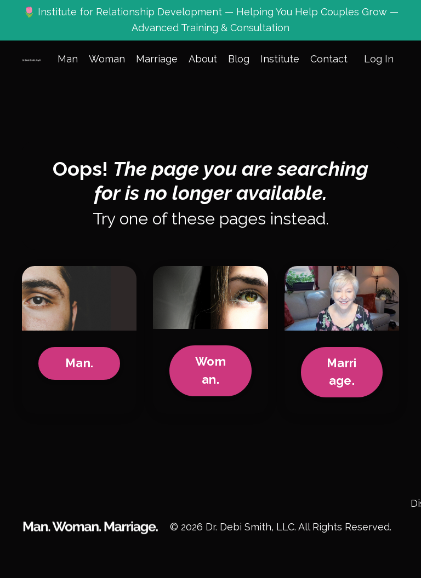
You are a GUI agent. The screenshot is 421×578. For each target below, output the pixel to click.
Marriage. (341, 372)
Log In (379, 59)
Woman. (210, 370)
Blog (238, 59)
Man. (79, 363)
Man (68, 59)
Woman (107, 59)
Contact (329, 59)
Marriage (157, 59)
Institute (279, 59)
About (203, 59)
